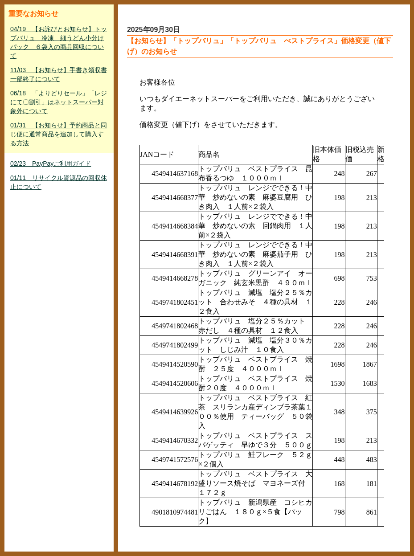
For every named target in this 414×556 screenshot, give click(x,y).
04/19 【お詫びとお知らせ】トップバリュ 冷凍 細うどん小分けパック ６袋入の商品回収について (58, 42)
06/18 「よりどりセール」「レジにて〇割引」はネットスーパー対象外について (58, 102)
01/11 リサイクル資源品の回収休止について (58, 182)
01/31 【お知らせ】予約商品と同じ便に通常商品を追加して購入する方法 (58, 134)
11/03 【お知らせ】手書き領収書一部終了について (58, 74)
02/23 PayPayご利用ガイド (50, 163)
